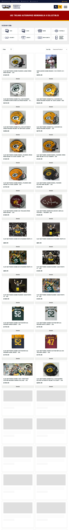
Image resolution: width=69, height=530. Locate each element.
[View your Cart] (60, 7)
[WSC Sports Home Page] (11, 7)
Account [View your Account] (64, 1)
